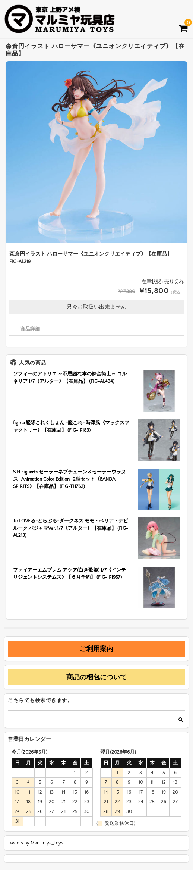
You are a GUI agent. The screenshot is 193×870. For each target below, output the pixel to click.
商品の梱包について (96, 677)
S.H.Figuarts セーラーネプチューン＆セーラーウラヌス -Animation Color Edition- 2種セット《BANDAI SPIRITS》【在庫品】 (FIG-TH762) (69, 479)
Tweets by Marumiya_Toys (35, 842)
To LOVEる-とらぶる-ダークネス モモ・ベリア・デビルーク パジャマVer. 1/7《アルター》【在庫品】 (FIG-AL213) (70, 528)
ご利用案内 (96, 648)
